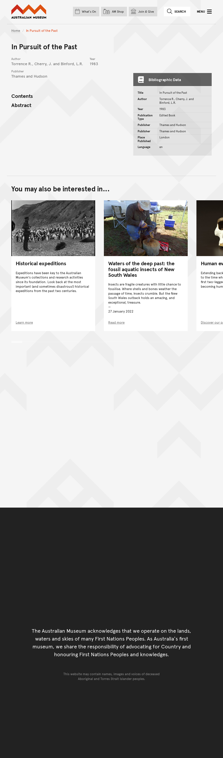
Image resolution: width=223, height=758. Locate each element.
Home (15, 30)
